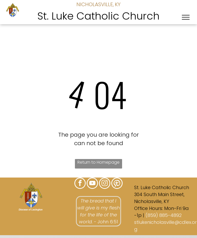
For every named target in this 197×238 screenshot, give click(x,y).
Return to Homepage (98, 162)
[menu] (185, 17)
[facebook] (80, 184)
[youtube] (92, 184)
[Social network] (117, 184)
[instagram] (104, 184)
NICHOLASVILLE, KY (98, 4)
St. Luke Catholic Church (98, 16)
